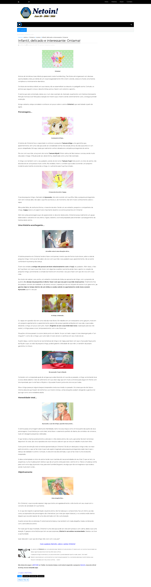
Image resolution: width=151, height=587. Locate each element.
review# (42, 576)
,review (53, 45)
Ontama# (34, 576)
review (39, 37)
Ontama (33, 37)
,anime (43, 45)
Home (21, 37)
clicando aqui (38, 567)
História (113, 2)
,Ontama (48, 45)
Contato (128, 2)
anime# (26, 576)
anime (27, 37)
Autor (121, 2)
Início (105, 2)
